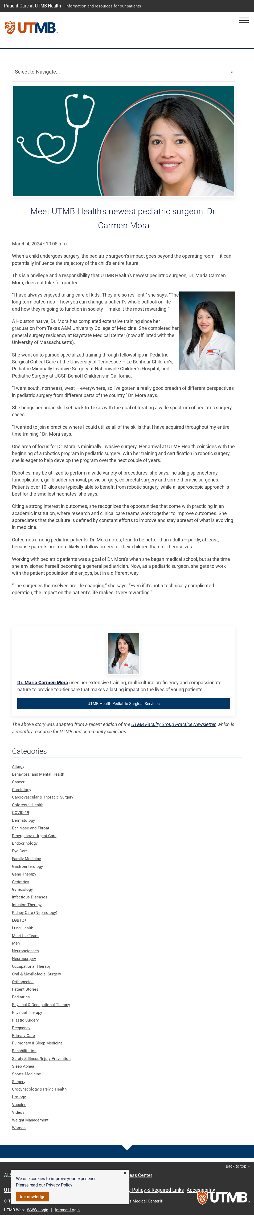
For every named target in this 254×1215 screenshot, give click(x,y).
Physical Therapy (27, 1012)
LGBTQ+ (19, 920)
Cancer (18, 782)
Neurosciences (25, 951)
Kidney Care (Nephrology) (34, 912)
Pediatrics (21, 997)
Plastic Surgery (25, 1020)
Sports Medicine (26, 1074)
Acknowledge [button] (32, 1196)
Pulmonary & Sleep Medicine (37, 1043)
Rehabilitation (24, 1050)
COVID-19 (20, 812)
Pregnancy (21, 1028)
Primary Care (23, 1035)
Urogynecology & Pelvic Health (39, 1089)
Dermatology (23, 820)
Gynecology (22, 889)
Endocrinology (25, 843)
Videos (18, 1112)
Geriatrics (20, 882)
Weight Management (30, 1120)
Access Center (136, 1175)
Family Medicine (26, 858)
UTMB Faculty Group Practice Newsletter (173, 724)
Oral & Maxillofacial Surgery (36, 974)
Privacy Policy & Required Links (149, 1190)
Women (19, 1127)
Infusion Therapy (27, 904)
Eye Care (20, 851)
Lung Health (22, 928)
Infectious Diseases (29, 897)
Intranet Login (67, 1210)
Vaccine (19, 1104)
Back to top (238, 1166)
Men (16, 943)
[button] (125, 1173)
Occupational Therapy (31, 966)
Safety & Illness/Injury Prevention (41, 1058)
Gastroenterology (27, 866)
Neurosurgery (24, 958)
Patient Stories (25, 989)
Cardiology (21, 789)
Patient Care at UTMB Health (32, 6)
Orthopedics (23, 981)
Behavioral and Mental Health (38, 774)
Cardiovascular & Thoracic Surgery (42, 797)
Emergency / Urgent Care (34, 835)
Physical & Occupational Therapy (41, 1004)
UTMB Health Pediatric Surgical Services (124, 703)
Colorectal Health (27, 805)
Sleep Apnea (23, 1066)
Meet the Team (25, 935)
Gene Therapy (24, 874)
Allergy (18, 766)
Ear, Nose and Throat (30, 828)
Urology (19, 1097)
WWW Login (37, 1210)
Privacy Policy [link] (59, 1185)
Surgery (18, 1081)
